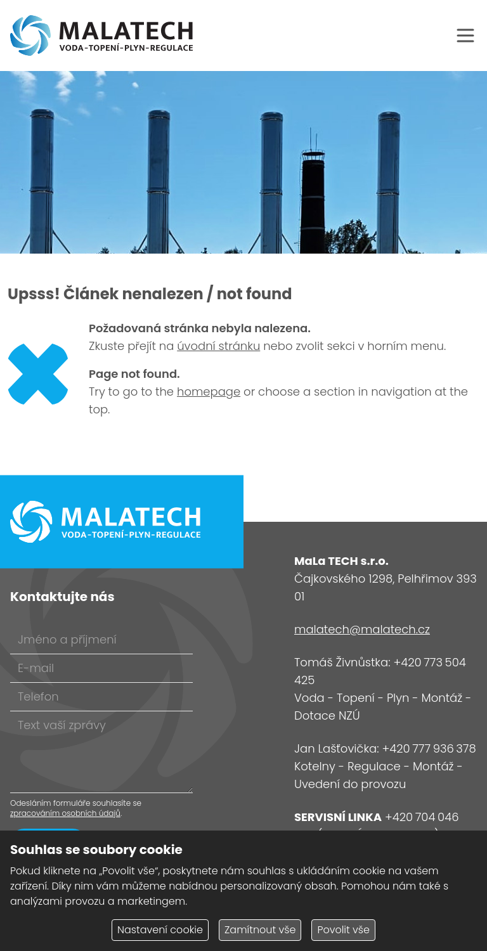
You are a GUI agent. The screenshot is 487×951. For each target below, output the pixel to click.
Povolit (343, 929)
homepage (208, 391)
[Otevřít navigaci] (465, 35)
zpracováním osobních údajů (65, 813)
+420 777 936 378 (429, 748)
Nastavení (160, 929)
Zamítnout (259, 929)
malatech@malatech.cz (362, 629)
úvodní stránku (218, 346)
